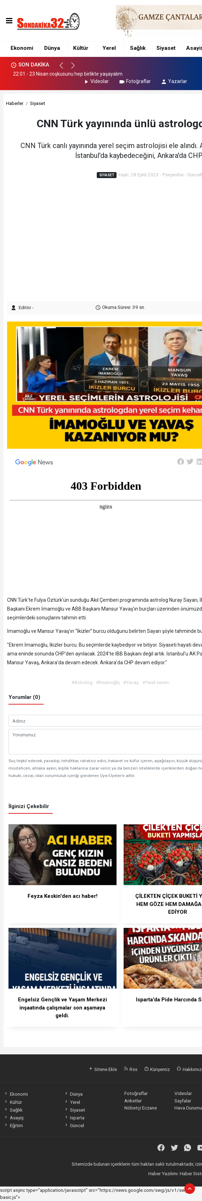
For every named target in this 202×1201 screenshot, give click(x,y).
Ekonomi (22, 48)
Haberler (14, 103)
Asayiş (13, 1117)
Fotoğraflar (135, 81)
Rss (130, 1069)
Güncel (74, 1125)
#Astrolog (82, 682)
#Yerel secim (155, 682)
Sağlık (137, 48)
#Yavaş (131, 682)
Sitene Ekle (102, 1069)
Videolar (96, 81)
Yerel (109, 48)
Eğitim (13, 1125)
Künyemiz (157, 1069)
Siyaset (166, 48)
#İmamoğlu (108, 682)
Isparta (74, 1117)
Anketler (133, 1100)
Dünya (52, 48)
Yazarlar (174, 81)
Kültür (80, 48)
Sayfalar (182, 1100)
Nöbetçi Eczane (140, 1108)
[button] (64, 68)
